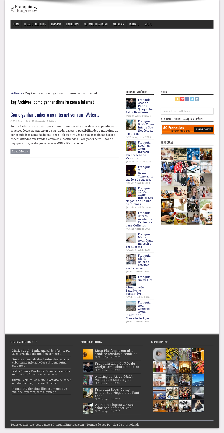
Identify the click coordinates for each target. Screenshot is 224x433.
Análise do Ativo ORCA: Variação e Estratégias (114, 378)
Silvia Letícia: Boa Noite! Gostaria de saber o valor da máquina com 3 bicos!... (41, 381)
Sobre (148, 24)
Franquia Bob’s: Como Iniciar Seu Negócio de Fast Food (140, 127)
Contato (134, 24)
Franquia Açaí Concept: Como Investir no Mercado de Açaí (138, 310)
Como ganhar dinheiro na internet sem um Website (55, 114)
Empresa (56, 24)
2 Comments (40, 121)
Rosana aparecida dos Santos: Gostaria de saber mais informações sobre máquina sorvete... (40, 362)
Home (16, 24)
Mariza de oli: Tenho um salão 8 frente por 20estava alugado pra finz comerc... (41, 352)
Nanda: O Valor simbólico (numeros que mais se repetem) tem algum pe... (39, 390)
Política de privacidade (123, 424)
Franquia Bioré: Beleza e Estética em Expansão (138, 262)
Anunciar (118, 24)
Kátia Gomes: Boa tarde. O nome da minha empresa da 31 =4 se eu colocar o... (41, 372)
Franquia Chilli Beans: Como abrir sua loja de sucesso (139, 173)
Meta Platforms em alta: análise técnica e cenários (116, 352)
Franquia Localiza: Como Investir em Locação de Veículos (138, 150)
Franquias (72, 24)
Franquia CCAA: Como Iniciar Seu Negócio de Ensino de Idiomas (139, 196)
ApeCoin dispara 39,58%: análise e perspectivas (114, 406)
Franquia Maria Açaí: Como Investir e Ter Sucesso (139, 240)
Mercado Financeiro (96, 24)
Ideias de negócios (35, 24)
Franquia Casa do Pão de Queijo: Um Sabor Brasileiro (139, 106)
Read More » (20, 151)
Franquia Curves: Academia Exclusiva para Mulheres (139, 219)
